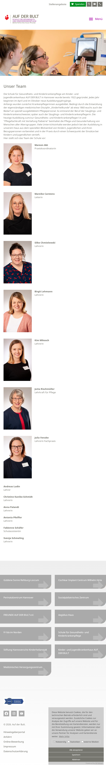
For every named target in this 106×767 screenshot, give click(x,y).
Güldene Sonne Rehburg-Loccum (21, 580)
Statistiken (74, 741)
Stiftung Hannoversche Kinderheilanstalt (25, 649)
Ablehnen (76, 759)
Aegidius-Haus (66, 614)
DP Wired (99, 763)
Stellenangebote (57, 4)
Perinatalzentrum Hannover (18, 597)
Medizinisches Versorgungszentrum (23, 667)
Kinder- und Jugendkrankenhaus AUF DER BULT (78, 651)
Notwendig (59, 741)
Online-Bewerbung (14, 741)
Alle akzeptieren (76, 750)
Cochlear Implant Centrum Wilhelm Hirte (80, 580)
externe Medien (90, 741)
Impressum (10, 746)
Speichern (76, 755)
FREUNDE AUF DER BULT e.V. (19, 614)
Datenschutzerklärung (16, 751)
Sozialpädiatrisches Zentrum (73, 597)
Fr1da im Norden (13, 632)
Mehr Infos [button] (64, 736)
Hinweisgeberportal (14, 732)
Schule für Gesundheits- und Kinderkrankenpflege (73, 634)
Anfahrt (8, 736)
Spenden (80, 4)
